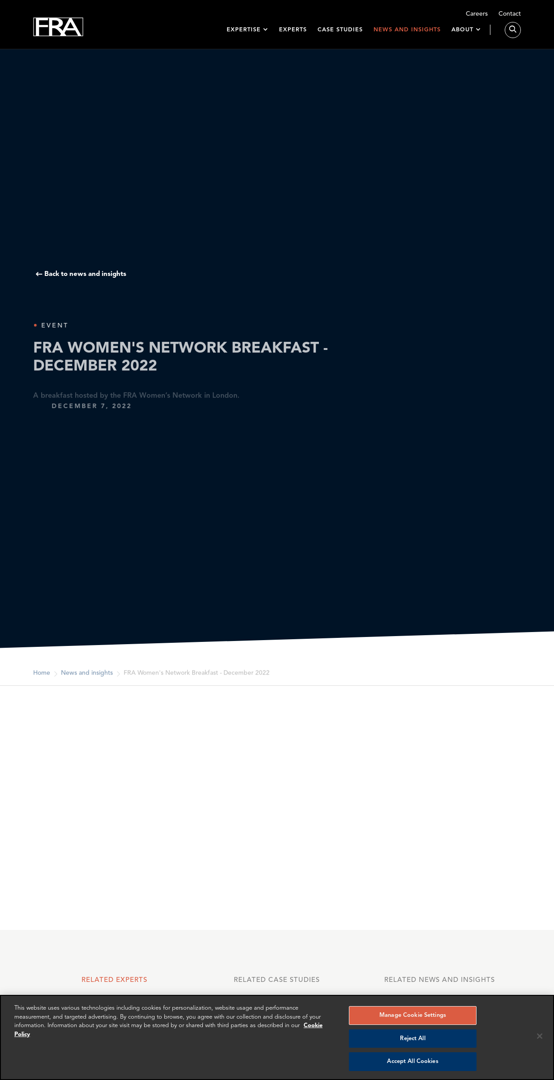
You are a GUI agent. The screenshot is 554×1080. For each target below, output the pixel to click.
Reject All (412, 1038)
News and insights (407, 30)
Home (41, 678)
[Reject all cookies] (540, 1036)
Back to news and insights (85, 274)
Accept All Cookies (412, 1061)
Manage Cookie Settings (412, 1015)
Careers (477, 14)
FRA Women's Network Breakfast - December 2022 (197, 678)
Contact (509, 14)
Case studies (340, 30)
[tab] (114, 984)
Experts (293, 30)
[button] (247, 30)
